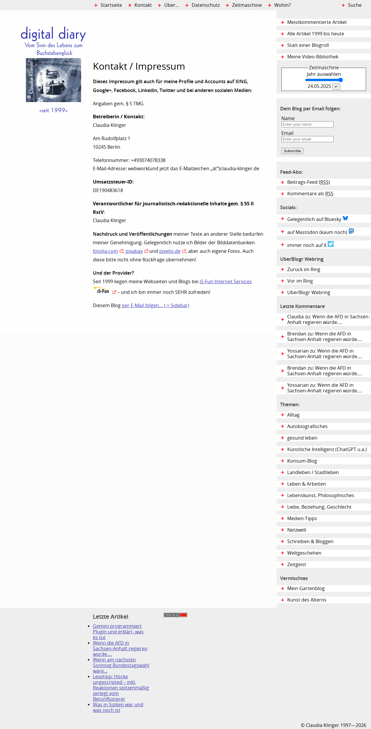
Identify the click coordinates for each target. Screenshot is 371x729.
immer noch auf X (310, 244)
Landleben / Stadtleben (313, 472)
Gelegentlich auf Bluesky (317, 218)
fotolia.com (105, 251)
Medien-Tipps (302, 518)
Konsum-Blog (302, 461)
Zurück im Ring (303, 269)
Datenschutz (206, 5)
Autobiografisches (307, 426)
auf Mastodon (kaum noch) (320, 231)
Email (287, 133)
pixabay (134, 251)
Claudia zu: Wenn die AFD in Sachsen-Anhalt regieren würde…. (328, 319)
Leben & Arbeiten (306, 484)
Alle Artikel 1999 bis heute (315, 34)
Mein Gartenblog (306, 588)
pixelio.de (169, 251)
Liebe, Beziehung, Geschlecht (319, 507)
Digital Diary (46, 99)
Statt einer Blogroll (308, 45)
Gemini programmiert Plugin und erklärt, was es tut (118, 631)
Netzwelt (296, 530)
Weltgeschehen (304, 553)
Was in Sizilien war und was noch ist (118, 707)
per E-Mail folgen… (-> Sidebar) (155, 305)
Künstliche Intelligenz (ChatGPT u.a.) (327, 449)
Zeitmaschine (247, 5)
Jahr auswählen (324, 74)
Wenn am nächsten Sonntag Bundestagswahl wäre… (121, 665)
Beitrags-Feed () (308, 182)
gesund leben (302, 438)
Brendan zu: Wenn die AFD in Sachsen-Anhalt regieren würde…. (324, 336)
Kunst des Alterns (306, 600)
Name (288, 118)
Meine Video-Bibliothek (312, 57)
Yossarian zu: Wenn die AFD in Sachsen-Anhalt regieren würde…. (324, 353)
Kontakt (143, 5)
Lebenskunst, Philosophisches (320, 495)
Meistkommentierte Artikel (317, 22)
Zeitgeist (296, 564)
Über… (171, 5)
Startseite (111, 5)
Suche (355, 5)
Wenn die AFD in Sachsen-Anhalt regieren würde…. (120, 648)
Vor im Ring (300, 281)
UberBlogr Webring (308, 292)
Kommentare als (310, 193)
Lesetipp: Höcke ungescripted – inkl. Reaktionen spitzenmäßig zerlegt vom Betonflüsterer (121, 688)
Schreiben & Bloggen (310, 541)
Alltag (293, 415)
